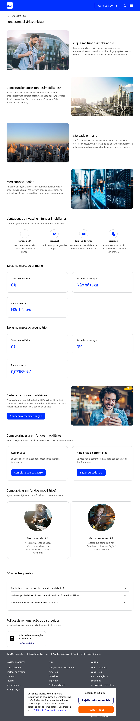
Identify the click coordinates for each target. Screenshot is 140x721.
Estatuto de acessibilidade (65, 644)
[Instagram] (53, 672)
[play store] (102, 680)
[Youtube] (59, 672)
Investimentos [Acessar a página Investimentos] (13, 622)
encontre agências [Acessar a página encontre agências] (100, 614)
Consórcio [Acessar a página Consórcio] (11, 614)
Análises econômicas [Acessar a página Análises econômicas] (59, 631)
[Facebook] (66, 672)
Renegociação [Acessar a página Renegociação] (13, 627)
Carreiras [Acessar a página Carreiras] (53, 614)
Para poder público (100, 649)
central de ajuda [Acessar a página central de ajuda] (99, 605)
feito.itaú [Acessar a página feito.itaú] (53, 609)
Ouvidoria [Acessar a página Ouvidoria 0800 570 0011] (11, 675)
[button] (107, 5)
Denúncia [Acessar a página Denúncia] (11, 679)
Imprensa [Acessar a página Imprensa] (53, 618)
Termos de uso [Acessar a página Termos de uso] (56, 636)
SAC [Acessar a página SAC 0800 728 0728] (8, 670)
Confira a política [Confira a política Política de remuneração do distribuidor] (26, 581)
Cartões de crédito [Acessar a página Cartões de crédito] (16, 609)
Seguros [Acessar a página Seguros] (10, 618)
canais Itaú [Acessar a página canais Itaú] (96, 609)
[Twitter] (72, 672)
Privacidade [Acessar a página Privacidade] (54, 640)
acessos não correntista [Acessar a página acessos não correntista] (102, 622)
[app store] (102, 672)
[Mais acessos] (124, 5)
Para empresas (98, 645)
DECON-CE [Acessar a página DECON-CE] (96, 627)
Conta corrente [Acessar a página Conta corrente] (14, 605)
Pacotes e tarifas (99, 653)
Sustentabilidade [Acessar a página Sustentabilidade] (57, 622)
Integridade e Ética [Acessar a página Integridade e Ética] (58, 627)
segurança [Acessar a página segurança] (96, 618)
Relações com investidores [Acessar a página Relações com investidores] (62, 605)
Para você (96, 640)
